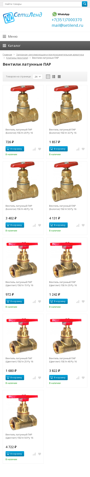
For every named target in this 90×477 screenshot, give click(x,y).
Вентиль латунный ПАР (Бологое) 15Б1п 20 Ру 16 (19, 131)
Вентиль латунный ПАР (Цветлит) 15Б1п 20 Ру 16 (63, 283)
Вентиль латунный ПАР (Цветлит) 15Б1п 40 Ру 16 (63, 360)
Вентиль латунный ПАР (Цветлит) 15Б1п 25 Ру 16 (19, 360)
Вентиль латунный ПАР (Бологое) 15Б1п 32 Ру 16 (62, 131)
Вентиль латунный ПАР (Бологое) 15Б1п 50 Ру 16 (62, 207)
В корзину (14, 148)
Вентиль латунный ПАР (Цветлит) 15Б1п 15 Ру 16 (19, 283)
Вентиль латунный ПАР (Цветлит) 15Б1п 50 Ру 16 (19, 436)
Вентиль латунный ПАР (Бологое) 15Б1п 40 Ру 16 (19, 207)
